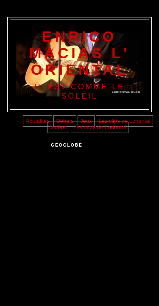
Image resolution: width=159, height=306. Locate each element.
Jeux (86, 121)
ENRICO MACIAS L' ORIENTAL (79, 53)
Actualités (37, 121)
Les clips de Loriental (124, 121)
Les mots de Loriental (99, 127)
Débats (64, 121)
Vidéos (58, 127)
